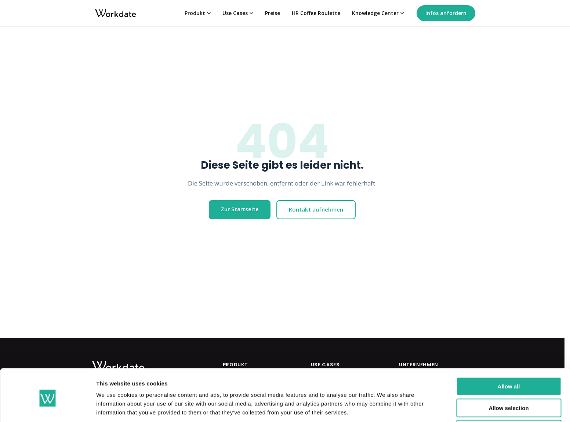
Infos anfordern (445, 13)
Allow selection (509, 379)
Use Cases (237, 13)
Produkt (198, 13)
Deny (509, 400)
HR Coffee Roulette (316, 13)
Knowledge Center (378, 13)
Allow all (509, 358)
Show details (385, 407)
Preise (272, 13)
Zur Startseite (240, 209)
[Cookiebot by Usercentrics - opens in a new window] (47, 407)
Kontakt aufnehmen (316, 209)
